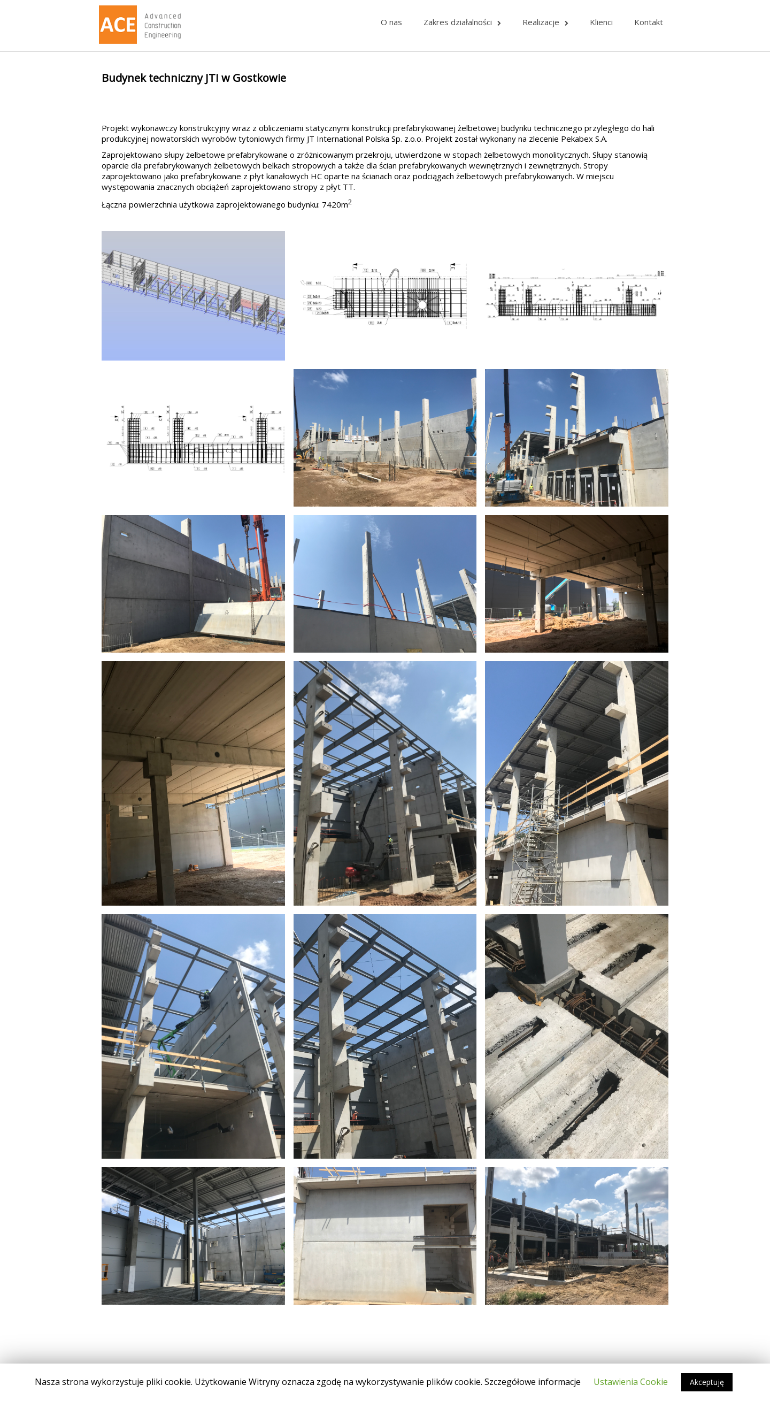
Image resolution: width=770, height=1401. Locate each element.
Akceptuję (707, 1382)
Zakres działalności (462, 22)
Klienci (601, 22)
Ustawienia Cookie (631, 1382)
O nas (391, 22)
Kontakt (648, 22)
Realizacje (545, 22)
